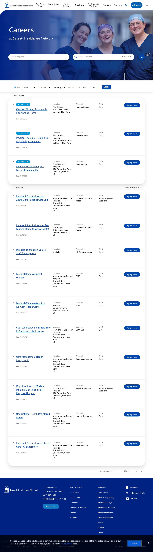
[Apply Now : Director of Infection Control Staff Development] (132, 250)
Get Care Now (40, 5)
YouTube (133, 498)
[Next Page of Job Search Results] (141, 471)
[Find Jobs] (142, 57)
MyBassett (137, 5)
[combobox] (39, 56)
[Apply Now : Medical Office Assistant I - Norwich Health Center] (132, 303)
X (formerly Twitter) (138, 493)
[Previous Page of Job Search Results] (136, 471)
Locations (74, 492)
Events (101, 528)
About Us (102, 487)
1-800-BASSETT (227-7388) (54, 499)
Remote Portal (24, 546)
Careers (118, 5)
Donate (107, 5)
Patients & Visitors (93, 5)
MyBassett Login (105, 502)
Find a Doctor (66, 5)
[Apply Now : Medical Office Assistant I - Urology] (132, 274)
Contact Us (50, 506)
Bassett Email (9, 546)
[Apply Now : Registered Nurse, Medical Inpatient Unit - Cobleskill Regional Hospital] (132, 386)
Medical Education (105, 513)
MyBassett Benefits (106, 508)
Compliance (103, 492)
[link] (76, 112)
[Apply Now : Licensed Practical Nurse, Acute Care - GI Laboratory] (132, 443)
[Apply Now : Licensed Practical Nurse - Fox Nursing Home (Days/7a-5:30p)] (132, 226)
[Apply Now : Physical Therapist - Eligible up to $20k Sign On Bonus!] (132, 134)
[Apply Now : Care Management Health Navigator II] (132, 357)
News (100, 523)
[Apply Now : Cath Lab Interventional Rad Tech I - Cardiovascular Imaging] (132, 328)
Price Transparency (106, 497)
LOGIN (106, 87)
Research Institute (105, 518)
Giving (100, 533)
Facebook (134, 487)
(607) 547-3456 (49, 495)
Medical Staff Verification (44, 546)
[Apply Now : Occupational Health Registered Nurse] (132, 414)
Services (79, 5)
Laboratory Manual (66, 546)
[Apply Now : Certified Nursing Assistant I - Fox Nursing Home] (132, 105)
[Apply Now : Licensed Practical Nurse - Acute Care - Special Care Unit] (132, 196)
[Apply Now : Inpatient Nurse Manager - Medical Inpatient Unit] (132, 162)
